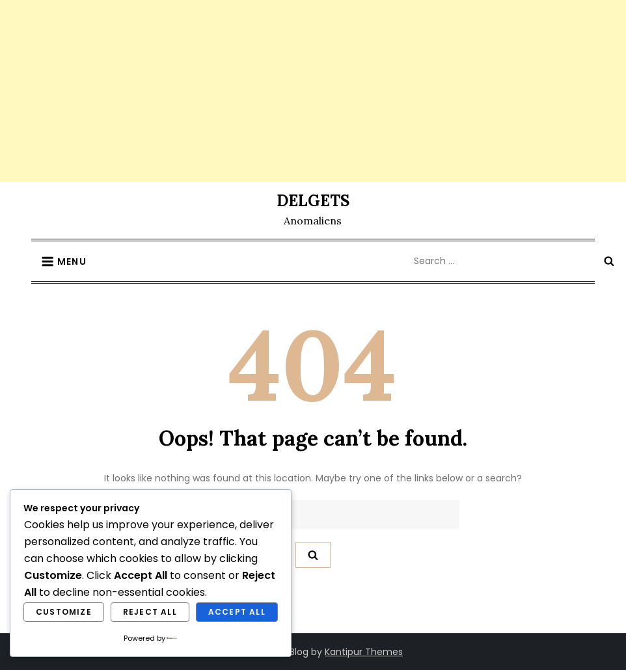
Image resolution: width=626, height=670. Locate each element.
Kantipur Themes (364, 651)
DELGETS (313, 201)
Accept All (236, 611)
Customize (64, 611)
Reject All (150, 611)
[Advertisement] (313, 91)
